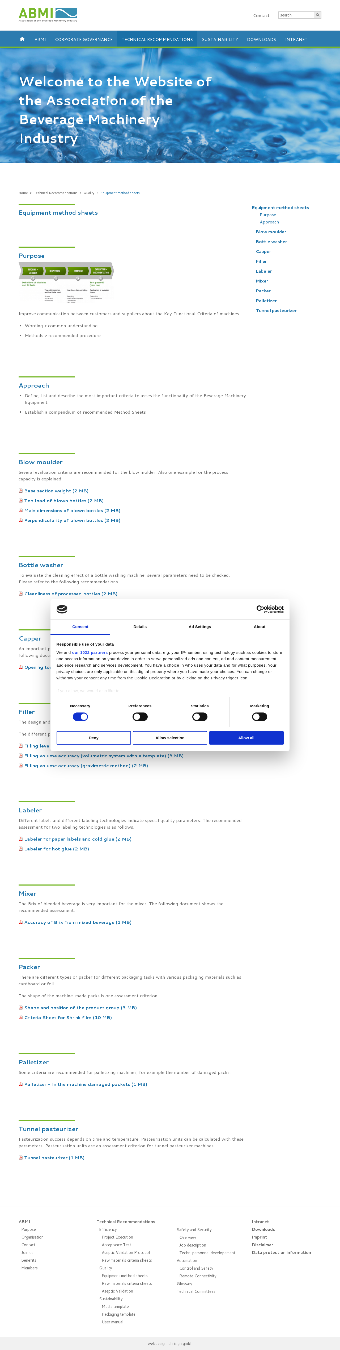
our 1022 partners (90, 652)
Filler (261, 261)
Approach (269, 222)
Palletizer (266, 300)
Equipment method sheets (120, 192)
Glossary (184, 1283)
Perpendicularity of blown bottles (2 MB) (72, 520)
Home (23, 192)
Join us (27, 1252)
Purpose (268, 214)
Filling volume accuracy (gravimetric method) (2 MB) (86, 765)
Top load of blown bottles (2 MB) (64, 500)
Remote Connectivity (197, 1276)
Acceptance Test (116, 1245)
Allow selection (169, 738)
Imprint (259, 1237)
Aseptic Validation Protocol (126, 1252)
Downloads (261, 39)
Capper (263, 251)
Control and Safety (196, 1268)
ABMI (40, 39)
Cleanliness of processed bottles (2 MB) (71, 593)
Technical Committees (196, 1291)
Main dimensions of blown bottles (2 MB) (72, 510)
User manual (112, 1322)
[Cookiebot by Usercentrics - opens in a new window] (260, 609)
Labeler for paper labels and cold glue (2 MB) (78, 839)
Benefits (28, 1260)
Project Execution (117, 1237)
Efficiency (108, 1229)
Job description (192, 1245)
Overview (187, 1237)
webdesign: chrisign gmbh (170, 1343)
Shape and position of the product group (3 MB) (80, 1007)
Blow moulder (271, 232)
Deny (94, 738)
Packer (263, 291)
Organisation (32, 1237)
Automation (187, 1260)
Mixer (262, 281)
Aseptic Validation (117, 1291)
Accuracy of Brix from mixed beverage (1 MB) (78, 922)
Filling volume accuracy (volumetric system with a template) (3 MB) (104, 755)
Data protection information (281, 1252)
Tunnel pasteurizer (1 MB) (54, 1157)
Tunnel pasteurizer (276, 310)
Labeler (264, 271)
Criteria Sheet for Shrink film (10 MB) (68, 1017)
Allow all (246, 738)
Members (29, 1268)
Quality (89, 192)
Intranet (296, 39)
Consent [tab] (80, 627)
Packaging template (118, 1314)
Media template (115, 1306)
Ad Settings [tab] (200, 627)
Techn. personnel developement (207, 1253)
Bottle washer (271, 241)
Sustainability (220, 39)
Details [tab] (140, 627)
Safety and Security (194, 1229)
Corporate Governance (84, 39)
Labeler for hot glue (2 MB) (56, 848)
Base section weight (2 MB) (56, 490)
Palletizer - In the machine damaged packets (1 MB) (85, 1084)
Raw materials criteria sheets (127, 1260)
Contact (261, 15)
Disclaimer (262, 1245)
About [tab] (260, 627)
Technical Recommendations (157, 39)
